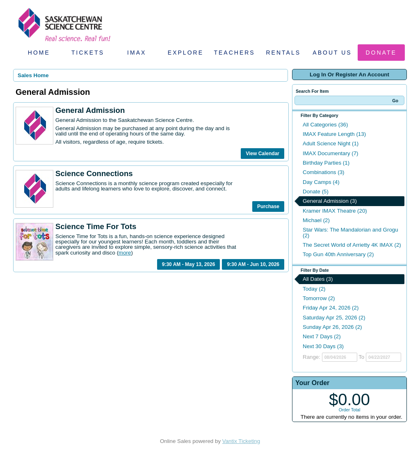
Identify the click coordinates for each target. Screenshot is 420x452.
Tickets (87, 52)
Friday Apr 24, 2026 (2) (330, 308)
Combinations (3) (323, 172)
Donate (381, 52)
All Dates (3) (318, 279)
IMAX (136, 52)
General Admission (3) (330, 201)
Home (39, 52)
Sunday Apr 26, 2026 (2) (332, 327)
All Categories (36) (325, 125)
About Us (332, 52)
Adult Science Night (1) (330, 143)
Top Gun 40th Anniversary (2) (338, 254)
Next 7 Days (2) (322, 336)
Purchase (268, 206)
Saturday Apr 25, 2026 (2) (334, 317)
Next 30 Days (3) (323, 346)
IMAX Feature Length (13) (334, 134)
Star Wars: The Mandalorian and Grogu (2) (350, 232)
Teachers (234, 52)
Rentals (283, 52)
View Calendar (262, 153)
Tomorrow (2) (319, 298)
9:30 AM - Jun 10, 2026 (253, 264)
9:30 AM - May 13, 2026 (188, 264)
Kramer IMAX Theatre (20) (335, 211)
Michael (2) (316, 220)
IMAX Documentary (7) (330, 153)
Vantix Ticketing (241, 441)
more (125, 253)
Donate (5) (316, 191)
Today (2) (314, 289)
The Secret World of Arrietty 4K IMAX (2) (352, 245)
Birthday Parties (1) (326, 163)
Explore (185, 52)
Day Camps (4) (321, 182)
